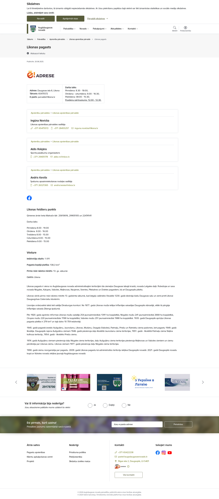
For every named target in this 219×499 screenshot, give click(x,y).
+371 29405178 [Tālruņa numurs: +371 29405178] (40, 156)
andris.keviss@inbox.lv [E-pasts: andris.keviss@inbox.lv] (64, 185)
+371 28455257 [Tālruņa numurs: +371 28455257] (61, 128)
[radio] (92, 405)
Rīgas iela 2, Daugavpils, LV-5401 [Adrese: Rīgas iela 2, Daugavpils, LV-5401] (133, 461)
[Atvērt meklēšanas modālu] (175, 29)
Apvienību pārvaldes (40, 113)
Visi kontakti (128, 475)
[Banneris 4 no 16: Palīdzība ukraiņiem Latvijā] (143, 382)
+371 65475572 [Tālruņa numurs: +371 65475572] (41, 128)
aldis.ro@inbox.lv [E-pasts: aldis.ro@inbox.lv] (62, 156)
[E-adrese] (120, 466)
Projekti (30, 461)
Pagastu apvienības (36, 452)
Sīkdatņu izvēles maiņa (79, 461)
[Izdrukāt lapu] (185, 46)
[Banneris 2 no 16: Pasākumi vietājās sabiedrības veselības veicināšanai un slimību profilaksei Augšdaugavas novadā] (75, 382)
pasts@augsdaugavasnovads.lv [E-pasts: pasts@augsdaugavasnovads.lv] (132, 456)
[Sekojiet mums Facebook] (158, 453)
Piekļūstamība (75, 456)
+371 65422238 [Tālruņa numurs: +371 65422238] (125, 452)
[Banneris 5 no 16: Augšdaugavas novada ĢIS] (177, 382)
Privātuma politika (77, 452)
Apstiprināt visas (70, 18)
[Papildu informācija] (128, 466)
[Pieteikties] (178, 424)
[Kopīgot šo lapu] (185, 53)
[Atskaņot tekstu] (37, 53)
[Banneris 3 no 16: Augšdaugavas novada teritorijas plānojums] (109, 382)
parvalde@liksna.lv (46, 97)
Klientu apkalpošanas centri (40, 456)
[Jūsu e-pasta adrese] (137, 424)
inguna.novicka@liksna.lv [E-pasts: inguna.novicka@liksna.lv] (86, 128)
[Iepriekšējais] (16, 382)
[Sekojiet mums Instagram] (164, 453)
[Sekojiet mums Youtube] (170, 452)
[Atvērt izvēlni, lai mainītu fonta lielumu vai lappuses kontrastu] (185, 29)
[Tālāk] (202, 382)
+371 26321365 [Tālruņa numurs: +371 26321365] (40, 185)
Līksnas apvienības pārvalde (66, 113)
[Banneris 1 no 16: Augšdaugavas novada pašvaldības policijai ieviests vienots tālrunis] (41, 382)
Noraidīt (40, 18)
